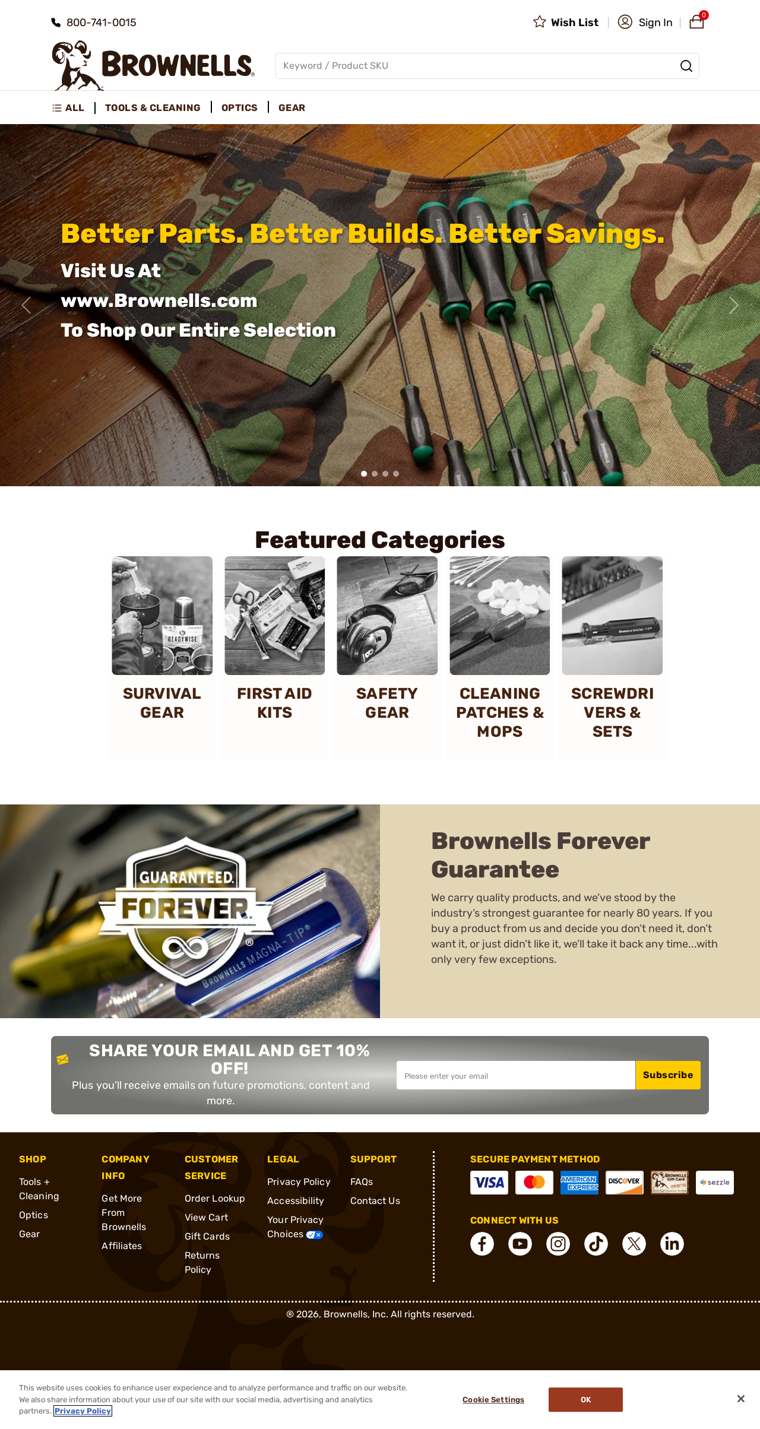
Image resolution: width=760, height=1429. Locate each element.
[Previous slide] (26, 305)
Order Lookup (215, 1198)
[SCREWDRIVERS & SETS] (612, 658)
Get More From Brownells (124, 1212)
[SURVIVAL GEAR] (162, 658)
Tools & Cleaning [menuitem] (153, 107)
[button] (645, 22)
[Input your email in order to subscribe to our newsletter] (516, 1075)
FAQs (361, 1181)
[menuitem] (73, 108)
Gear (29, 1234)
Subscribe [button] (668, 1075)
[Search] (686, 65)
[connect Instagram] (558, 1244)
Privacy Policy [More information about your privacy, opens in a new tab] (83, 1410)
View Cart (206, 1217)
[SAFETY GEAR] (387, 658)
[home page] (153, 65)
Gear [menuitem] (292, 107)
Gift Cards (207, 1236)
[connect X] (634, 1244)
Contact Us (375, 1200)
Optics (33, 1215)
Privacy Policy (298, 1181)
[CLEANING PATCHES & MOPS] (499, 658)
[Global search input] (487, 66)
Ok (586, 1399)
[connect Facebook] (482, 1244)
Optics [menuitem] (239, 107)
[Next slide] (733, 305)
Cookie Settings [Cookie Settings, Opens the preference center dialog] (493, 1399)
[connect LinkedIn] (672, 1244)
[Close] (741, 1399)
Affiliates (122, 1245)
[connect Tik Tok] (596, 1244)
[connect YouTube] (520, 1244)
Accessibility (295, 1200)
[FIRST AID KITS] (274, 658)
